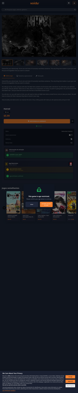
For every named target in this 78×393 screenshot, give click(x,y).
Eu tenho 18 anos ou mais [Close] (46, 204)
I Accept (70, 379)
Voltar (31, 204)
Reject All (70, 384)
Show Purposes (70, 388)
